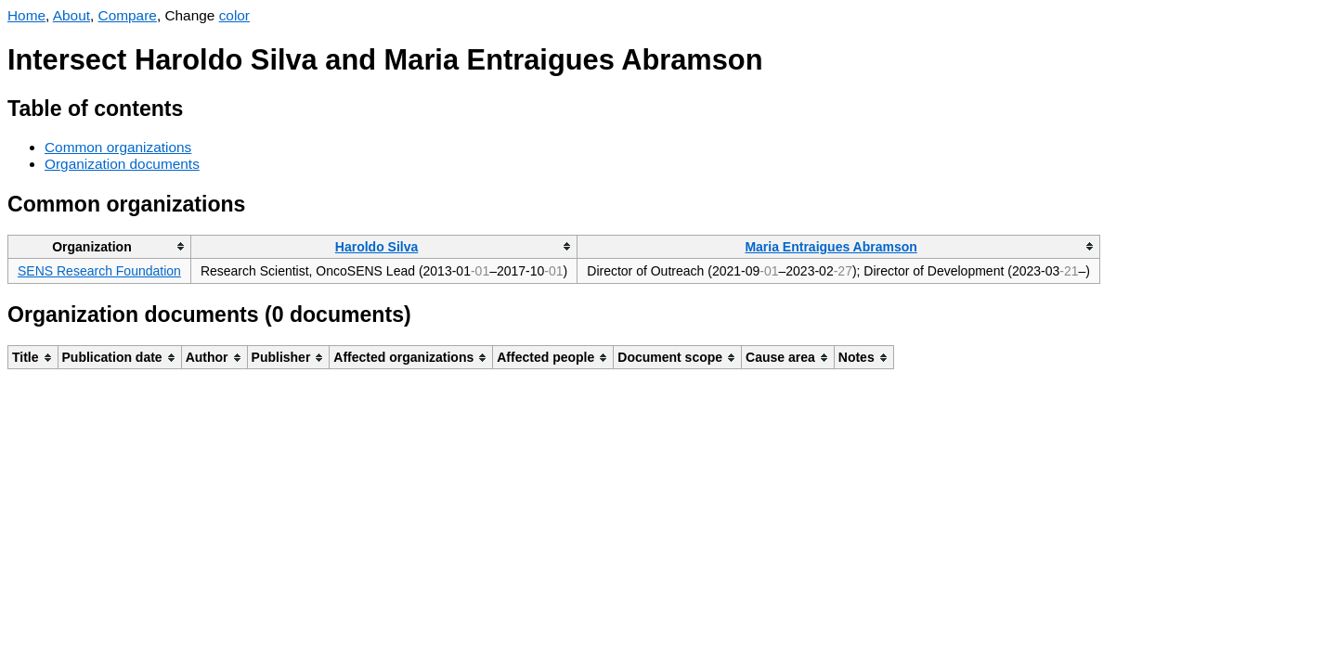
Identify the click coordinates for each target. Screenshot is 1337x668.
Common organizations (118, 147)
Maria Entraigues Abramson (830, 246)
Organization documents (122, 164)
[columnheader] (99, 246)
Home (26, 15)
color (234, 15)
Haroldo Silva (376, 246)
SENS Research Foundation (99, 270)
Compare (127, 15)
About (71, 15)
